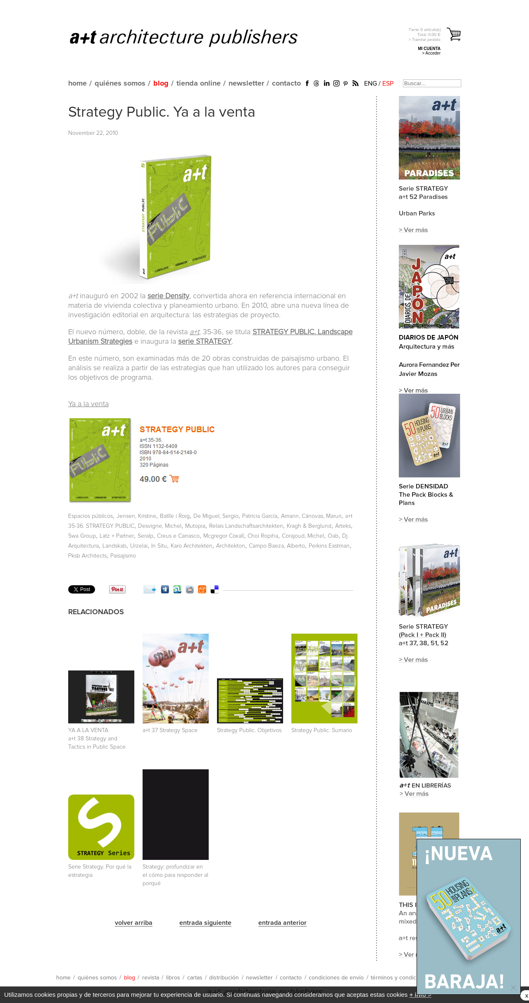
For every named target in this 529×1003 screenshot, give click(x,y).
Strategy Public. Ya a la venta (161, 112)
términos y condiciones (400, 978)
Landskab (114, 546)
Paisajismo (123, 556)
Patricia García (259, 516)
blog (161, 83)
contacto (286, 83)
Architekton (230, 546)
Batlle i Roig (175, 516)
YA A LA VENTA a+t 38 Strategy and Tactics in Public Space (97, 739)
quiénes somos (120, 83)
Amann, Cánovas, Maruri (311, 516)
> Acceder (431, 53)
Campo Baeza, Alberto (277, 546)
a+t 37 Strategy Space (170, 730)
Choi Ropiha (263, 536)
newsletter (246, 83)
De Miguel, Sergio (215, 516)
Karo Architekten (191, 546)
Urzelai (139, 546)
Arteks (343, 526)
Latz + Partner (117, 536)
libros (173, 978)
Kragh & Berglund (309, 526)
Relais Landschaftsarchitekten (246, 526)
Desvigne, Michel (159, 526)
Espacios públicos (90, 516)
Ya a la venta (88, 404)
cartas (195, 978)
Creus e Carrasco (178, 536)
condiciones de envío (336, 978)
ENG (370, 83)
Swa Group (82, 536)
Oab (333, 536)
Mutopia (195, 526)
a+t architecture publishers (194, 37)
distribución (224, 978)
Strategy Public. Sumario (321, 730)
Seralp (145, 536)
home (77, 83)
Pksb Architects (87, 556)
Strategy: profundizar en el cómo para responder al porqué (175, 875)
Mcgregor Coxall (223, 536)
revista (150, 978)
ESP (387, 83)
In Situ (159, 546)
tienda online (198, 83)
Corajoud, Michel (303, 536)
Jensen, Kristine (136, 516)
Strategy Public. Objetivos (249, 730)
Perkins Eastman (329, 546)
